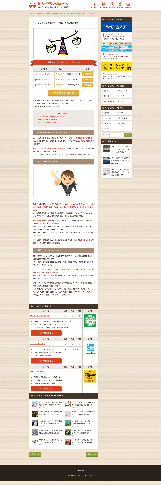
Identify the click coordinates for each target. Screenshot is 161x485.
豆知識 (121, 122)
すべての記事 (38, 14)
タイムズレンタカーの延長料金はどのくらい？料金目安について (120, 181)
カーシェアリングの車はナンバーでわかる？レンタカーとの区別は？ (120, 158)
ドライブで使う (109, 127)
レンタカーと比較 (108, 108)
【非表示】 (65, 115)
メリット (122, 102)
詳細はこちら (48, 335)
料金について (123, 96)
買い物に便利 (123, 127)
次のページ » (91, 458)
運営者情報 (80, 474)
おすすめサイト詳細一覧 (64, 95)
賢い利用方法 (108, 132)
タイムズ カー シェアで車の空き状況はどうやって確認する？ (120, 170)
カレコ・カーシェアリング (41, 318)
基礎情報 (107, 96)
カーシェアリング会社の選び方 (53, 14)
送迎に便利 (122, 132)
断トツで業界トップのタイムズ (49, 121)
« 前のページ (35, 458)
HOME (31, 14)
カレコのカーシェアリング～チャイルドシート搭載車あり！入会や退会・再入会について (116, 39)
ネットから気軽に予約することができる (53, 118)
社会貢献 (107, 137)
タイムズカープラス (44, 87)
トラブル (122, 107)
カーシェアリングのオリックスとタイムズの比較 (78, 14)
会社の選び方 (108, 102)
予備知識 (107, 122)
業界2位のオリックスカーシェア (50, 124)
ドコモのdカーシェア (44, 81)
